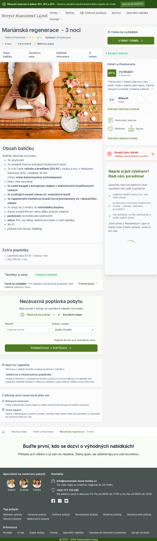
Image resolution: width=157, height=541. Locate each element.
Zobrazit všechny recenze (123, 108)
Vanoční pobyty (12, 518)
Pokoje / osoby (60, 323)
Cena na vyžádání (124, 32)
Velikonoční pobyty (38, 518)
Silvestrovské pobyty (139, 514)
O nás (20, 532)
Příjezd (9, 323)
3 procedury (24, 43)
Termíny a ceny (34, 54)
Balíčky (70, 12)
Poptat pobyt (86, 283)
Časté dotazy (37, 532)
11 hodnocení (63, 37)
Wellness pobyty (12, 514)
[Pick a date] (26, 329)
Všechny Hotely (19, 431)
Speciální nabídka (132, 4)
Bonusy (116, 12)
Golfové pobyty (61, 514)
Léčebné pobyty (37, 514)
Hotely (55, 12)
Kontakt (56, 19)
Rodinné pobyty (112, 514)
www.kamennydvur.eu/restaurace (39, 177)
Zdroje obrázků (140, 532)
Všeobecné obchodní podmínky (107, 532)
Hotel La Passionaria (43, 431)
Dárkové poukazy (93, 12)
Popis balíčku (7, 54)
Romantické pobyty (86, 514)
